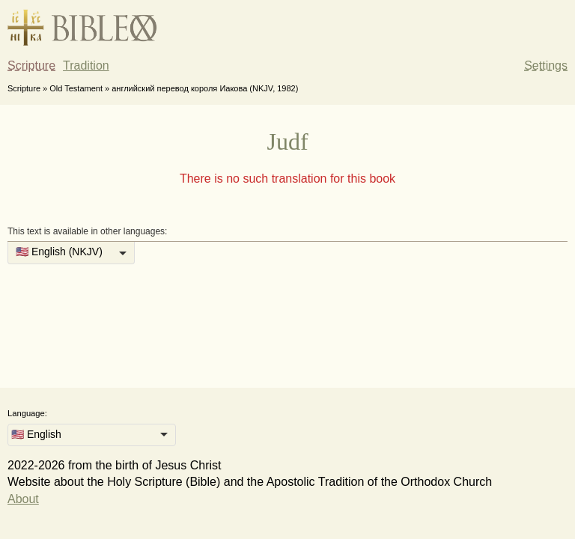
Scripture (31, 65)
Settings (546, 65)
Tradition (86, 65)
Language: (27, 413)
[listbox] (71, 253)
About (23, 499)
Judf (287, 141)
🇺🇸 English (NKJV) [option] (59, 252)
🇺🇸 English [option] (36, 434)
